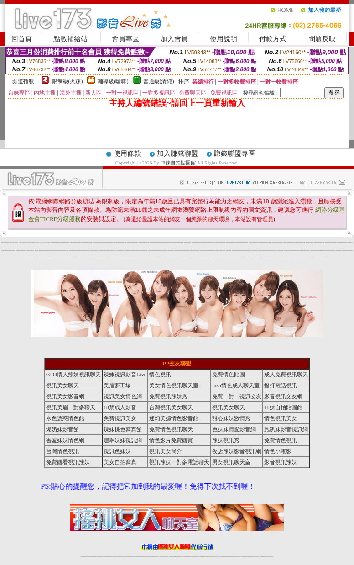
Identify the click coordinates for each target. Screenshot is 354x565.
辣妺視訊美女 (272, 556)
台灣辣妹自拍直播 (127, 556)
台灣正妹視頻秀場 (222, 556)
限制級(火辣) (67, 81)
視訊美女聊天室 (252, 556)
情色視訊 (160, 374)
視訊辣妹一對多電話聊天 (179, 462)
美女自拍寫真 (120, 462)
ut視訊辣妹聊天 (145, 556)
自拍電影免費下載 (37, 242)
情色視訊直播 (84, 556)
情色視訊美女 (280, 418)
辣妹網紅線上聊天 (191, 556)
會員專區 (125, 38)
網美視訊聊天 (85, 250)
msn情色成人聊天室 (236, 385)
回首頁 (21, 38)
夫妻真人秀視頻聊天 (214, 556)
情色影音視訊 (95, 556)
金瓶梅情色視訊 (107, 556)
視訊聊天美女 (101, 556)
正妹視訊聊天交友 (119, 556)
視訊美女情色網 (123, 396)
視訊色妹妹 (117, 451)
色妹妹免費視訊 (161, 556)
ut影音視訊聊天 (264, 556)
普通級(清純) (158, 81)
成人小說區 (41, 242)
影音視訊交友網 (283, 396)
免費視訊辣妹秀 (168, 396)
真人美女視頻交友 (217, 556)
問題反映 (322, 38)
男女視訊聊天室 (231, 462)
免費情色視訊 (280, 440)
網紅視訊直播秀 (170, 556)
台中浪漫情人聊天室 (16, 242)
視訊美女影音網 (65, 396)
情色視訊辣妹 (82, 556)
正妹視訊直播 (167, 556)
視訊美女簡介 (165, 451)
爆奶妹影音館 (62, 429)
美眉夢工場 (117, 385)
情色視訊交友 (257, 556)
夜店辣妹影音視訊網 (236, 451)
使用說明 (223, 38)
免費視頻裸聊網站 (203, 556)
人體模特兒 (20, 242)
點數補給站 (70, 38)
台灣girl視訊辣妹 (248, 556)
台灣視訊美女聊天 (171, 407)
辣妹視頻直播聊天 (130, 556)
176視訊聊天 (164, 556)
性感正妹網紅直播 (187, 556)
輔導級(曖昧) (113, 81)
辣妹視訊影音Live (125, 374)
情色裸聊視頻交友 (235, 556)
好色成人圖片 (44, 242)
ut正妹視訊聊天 (154, 556)
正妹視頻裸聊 (227, 556)
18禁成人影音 (120, 407)
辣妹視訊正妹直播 (195, 556)
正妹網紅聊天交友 (180, 556)
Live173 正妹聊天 (199, 556)
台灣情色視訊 (62, 451)
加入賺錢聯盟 (177, 153)
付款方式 (272, 38)
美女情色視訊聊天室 (173, 385)
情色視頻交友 (225, 556)
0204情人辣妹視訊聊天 (73, 374)
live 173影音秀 (98, 556)
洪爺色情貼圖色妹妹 (33, 242)
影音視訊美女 (255, 556)
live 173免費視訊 (268, 556)
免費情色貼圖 (228, 374)
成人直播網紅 (173, 556)
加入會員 (174, 38)
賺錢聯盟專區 (234, 153)
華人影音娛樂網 (7, 242)
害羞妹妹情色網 (65, 440)
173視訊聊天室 (157, 556)
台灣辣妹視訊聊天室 (115, 556)
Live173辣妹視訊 (176, 556)
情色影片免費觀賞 (171, 440)
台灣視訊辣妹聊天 (123, 556)
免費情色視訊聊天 (171, 429)
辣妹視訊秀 (225, 440)
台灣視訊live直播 (52, 242)
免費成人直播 (245, 556)
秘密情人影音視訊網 (28, 242)
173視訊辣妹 (148, 556)
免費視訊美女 (120, 418)
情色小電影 (278, 451)
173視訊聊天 (133, 556)
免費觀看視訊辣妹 (68, 462)
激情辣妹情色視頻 (231, 556)
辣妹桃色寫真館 (123, 429)
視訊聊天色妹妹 (137, 556)
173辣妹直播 (184, 556)
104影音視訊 (23, 242)
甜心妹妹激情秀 (231, 418)
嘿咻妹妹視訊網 (123, 440)
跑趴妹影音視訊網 (286, 429)
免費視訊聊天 (151, 556)
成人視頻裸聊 (206, 556)
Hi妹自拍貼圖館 (178, 162)
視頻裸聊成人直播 (210, 556)
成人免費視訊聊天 (286, 374)
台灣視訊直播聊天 (261, 556)
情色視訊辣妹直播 (238, 556)
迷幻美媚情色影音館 (173, 418)
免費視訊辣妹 (104, 556)
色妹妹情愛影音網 (234, 429)
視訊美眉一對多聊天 (70, 407)
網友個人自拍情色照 (12, 242)
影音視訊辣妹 (280, 462)
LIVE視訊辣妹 (88, 556)
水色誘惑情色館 (65, 418)
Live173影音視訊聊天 (141, 556)
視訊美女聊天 (62, 385)
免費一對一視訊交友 (236, 396)
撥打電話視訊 (280, 385)
